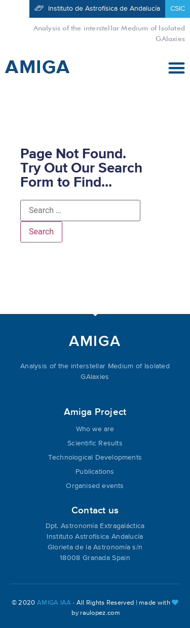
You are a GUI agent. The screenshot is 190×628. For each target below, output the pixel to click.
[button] (177, 67)
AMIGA (37, 67)
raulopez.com (100, 613)
